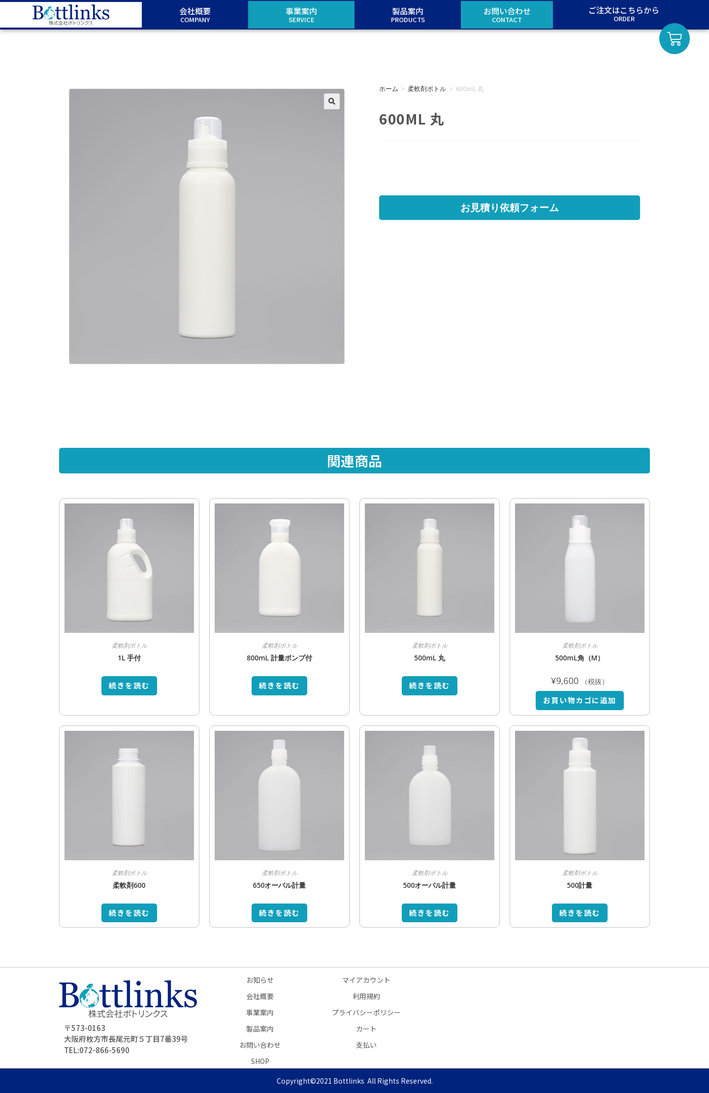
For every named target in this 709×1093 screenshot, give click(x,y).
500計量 (579, 885)
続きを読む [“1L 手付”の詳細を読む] (129, 685)
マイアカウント (366, 980)
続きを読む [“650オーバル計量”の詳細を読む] (279, 912)
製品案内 (260, 1028)
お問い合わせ (260, 1045)
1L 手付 (129, 657)
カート (366, 1028)
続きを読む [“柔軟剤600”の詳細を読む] (129, 912)
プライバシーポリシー (366, 1012)
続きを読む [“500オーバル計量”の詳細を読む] (429, 912)
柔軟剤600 (129, 885)
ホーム (388, 88)
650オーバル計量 (279, 885)
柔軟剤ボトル (427, 88)
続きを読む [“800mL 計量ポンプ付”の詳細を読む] (279, 685)
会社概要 (260, 996)
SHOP (260, 1061)
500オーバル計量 (429, 885)
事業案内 (260, 1012)
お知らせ (260, 980)
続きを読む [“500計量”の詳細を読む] (579, 912)
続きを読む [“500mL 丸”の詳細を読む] (429, 685)
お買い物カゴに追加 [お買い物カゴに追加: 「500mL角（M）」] (579, 700)
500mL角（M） (580, 657)
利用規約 (366, 996)
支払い (366, 1045)
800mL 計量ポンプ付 (279, 657)
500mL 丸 (429, 657)
